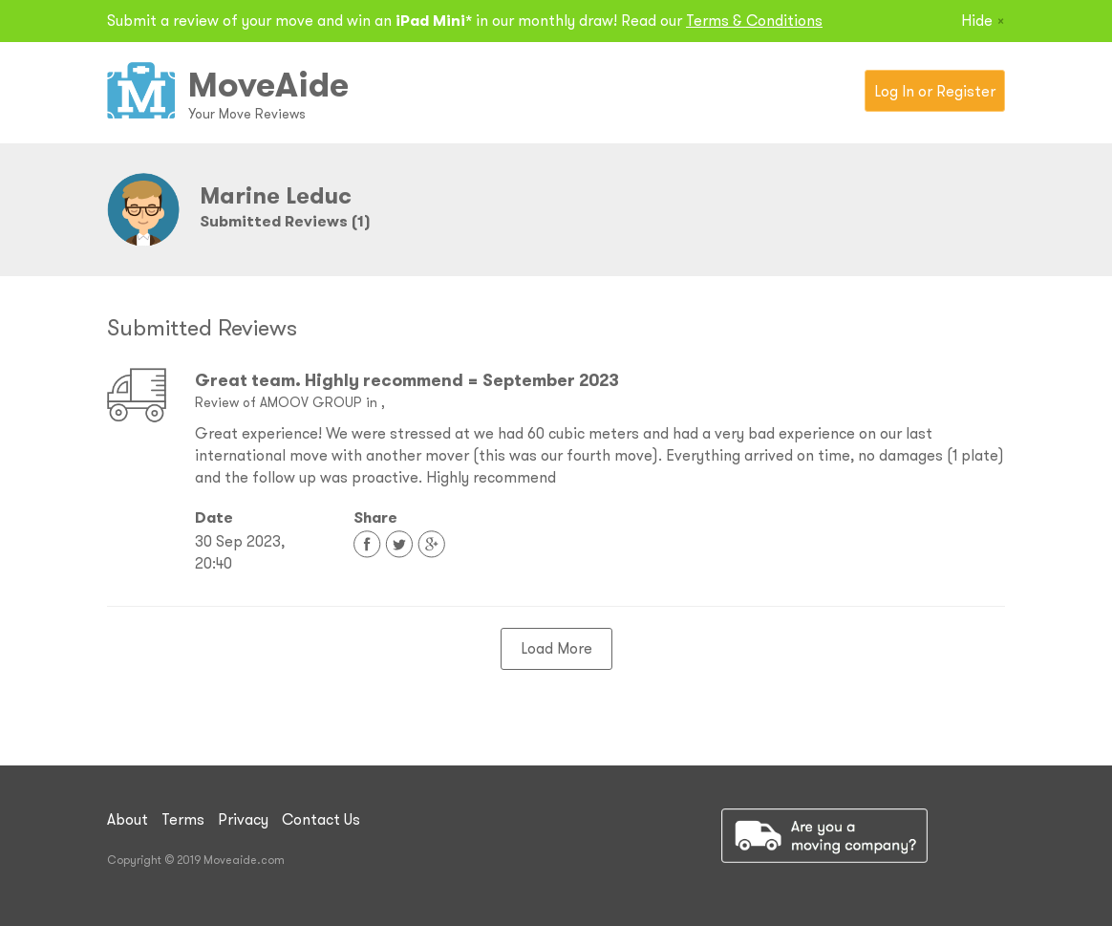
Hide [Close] (983, 20)
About (127, 819)
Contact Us (321, 819)
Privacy (243, 819)
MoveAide (268, 84)
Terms (182, 819)
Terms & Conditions (754, 20)
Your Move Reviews (247, 113)
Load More (556, 647)
